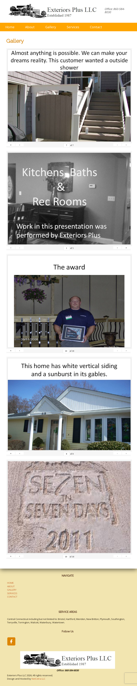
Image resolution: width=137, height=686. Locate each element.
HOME (10, 582)
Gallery (50, 27)
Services (73, 27)
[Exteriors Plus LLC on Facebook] (11, 641)
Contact (96, 27)
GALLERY (11, 589)
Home (9, 27)
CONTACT (12, 596)
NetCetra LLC (38, 678)
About (30, 27)
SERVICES (12, 593)
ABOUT (11, 586)
